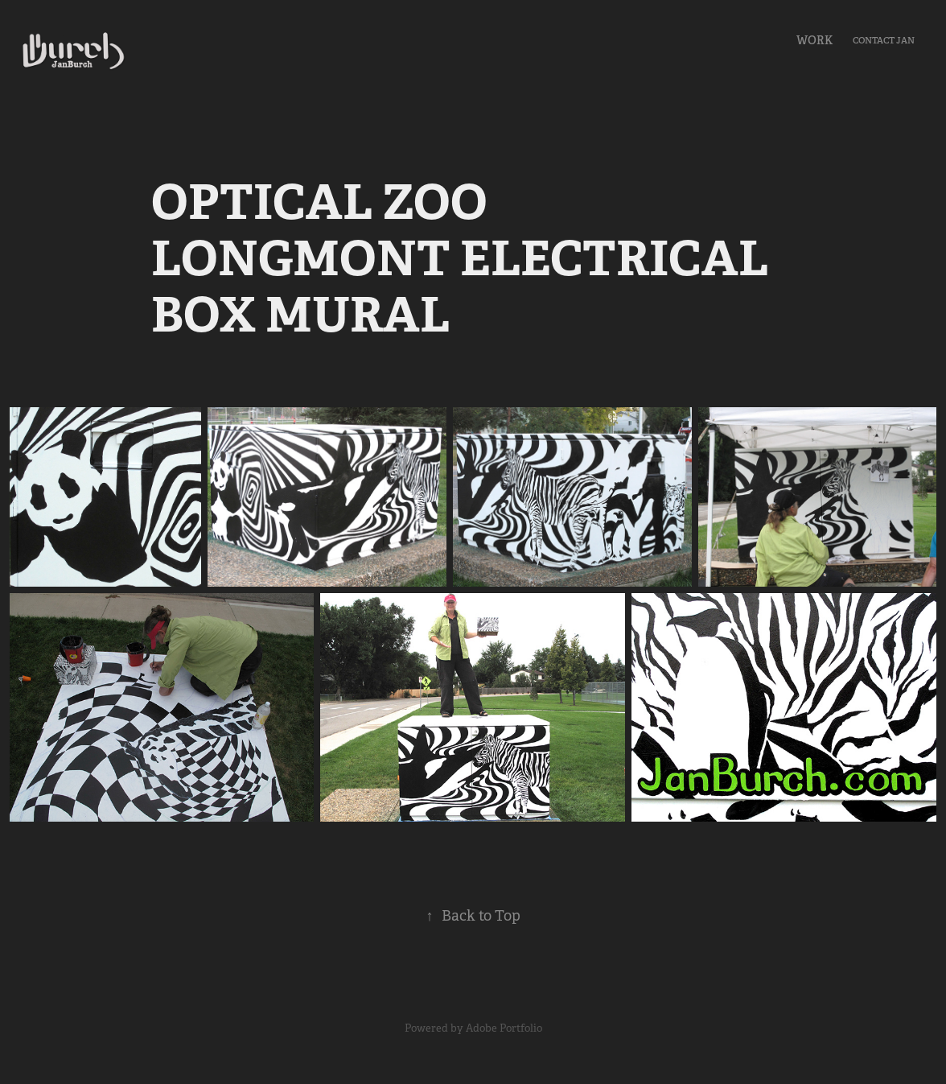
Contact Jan (884, 40)
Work (814, 40)
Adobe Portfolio (504, 1028)
